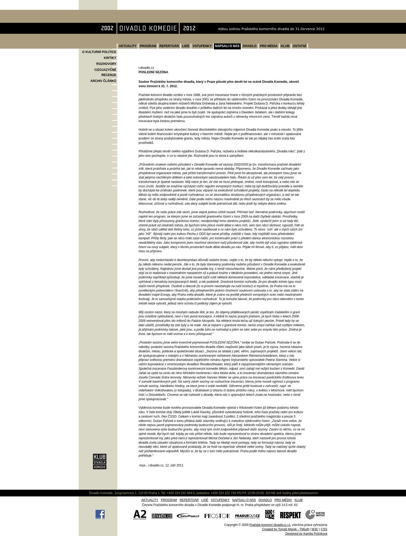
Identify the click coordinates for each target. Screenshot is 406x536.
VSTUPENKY (202, 46)
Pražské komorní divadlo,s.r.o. (270, 525)
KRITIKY (110, 58)
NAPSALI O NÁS (227, 46)
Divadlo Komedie (95, 12)
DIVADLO (250, 46)
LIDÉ (185, 46)
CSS (324, 529)
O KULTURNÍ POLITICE (99, 52)
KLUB (285, 46)
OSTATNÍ (299, 46)
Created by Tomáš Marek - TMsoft (285, 529)
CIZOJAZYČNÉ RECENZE (105, 72)
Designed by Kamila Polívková (306, 533)
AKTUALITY (127, 46)
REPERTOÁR (169, 46)
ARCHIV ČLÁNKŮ (103, 81)
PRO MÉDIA (269, 46)
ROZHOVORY (106, 64)
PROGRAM (148, 46)
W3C (314, 529)
